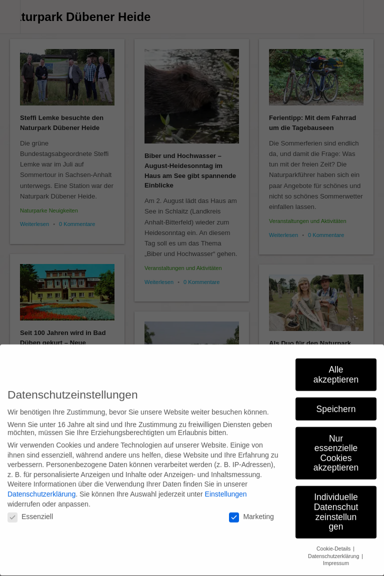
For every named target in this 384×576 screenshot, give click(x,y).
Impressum (336, 557)
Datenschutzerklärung (42, 488)
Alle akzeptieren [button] (336, 368)
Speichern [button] (336, 403)
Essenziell (30, 510)
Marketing (251, 510)
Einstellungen (226, 488)
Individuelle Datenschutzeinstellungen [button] (336, 506)
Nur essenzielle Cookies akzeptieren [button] (336, 446)
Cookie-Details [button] (334, 543)
